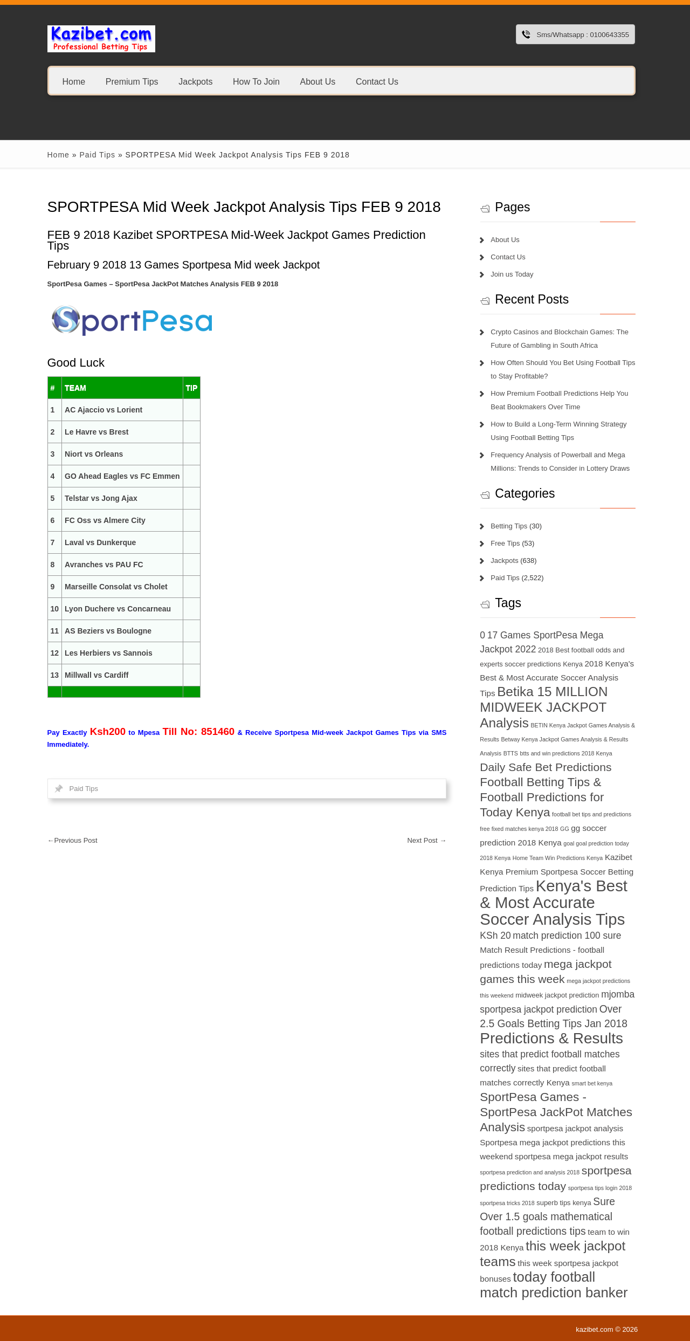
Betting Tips (509, 526)
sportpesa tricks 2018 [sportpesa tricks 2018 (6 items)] (507, 1203)
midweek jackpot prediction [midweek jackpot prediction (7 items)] (557, 995)
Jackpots (195, 81)
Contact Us (377, 81)
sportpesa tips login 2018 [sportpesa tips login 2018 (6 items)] (600, 1188)
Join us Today (512, 274)
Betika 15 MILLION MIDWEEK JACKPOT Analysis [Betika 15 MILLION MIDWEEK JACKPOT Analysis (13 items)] (544, 707)
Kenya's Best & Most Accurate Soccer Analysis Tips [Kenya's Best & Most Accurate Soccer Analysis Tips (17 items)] (553, 902)
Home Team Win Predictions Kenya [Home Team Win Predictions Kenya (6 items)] (558, 858)
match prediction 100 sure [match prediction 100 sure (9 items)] (567, 935)
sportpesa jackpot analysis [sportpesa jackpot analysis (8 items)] (575, 1128)
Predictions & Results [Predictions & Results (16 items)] (551, 1038)
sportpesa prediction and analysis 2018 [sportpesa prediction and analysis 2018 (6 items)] (529, 1172)
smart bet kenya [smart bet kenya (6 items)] (591, 1083)
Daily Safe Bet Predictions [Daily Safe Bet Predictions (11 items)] (545, 767)
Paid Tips (97, 154)
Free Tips (505, 543)
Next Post (426, 840)
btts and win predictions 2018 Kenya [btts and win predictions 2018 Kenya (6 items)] (566, 753)
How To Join (256, 81)
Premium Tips (132, 81)
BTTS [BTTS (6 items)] (510, 753)
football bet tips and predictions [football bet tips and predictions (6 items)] (591, 814)
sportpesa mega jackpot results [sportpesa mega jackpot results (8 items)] (571, 1156)
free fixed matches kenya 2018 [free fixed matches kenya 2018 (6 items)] (519, 829)
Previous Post (72, 840)
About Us (317, 81)
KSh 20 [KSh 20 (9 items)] (495, 935)
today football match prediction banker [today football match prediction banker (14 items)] (553, 1284)
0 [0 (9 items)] (482, 635)
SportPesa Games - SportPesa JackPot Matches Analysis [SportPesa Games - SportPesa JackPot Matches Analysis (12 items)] (556, 1112)
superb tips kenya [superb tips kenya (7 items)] (563, 1203)
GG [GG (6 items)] (564, 829)
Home (74, 81)
